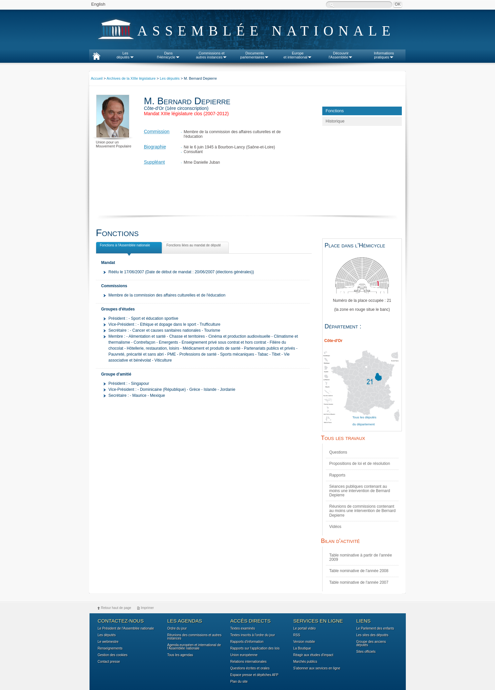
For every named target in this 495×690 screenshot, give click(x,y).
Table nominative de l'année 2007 (358, 582)
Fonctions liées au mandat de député (193, 246)
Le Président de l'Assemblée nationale (126, 628)
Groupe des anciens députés (371, 643)
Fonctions (335, 111)
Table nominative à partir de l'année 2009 (360, 557)
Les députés (170, 78)
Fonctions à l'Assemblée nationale (124, 246)
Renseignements (110, 648)
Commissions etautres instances (211, 55)
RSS (296, 635)
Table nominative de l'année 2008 (358, 570)
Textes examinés (242, 628)
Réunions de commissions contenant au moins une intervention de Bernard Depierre (362, 510)
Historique (335, 121)
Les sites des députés (372, 635)
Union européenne (244, 655)
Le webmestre (108, 642)
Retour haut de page (116, 608)
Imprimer (147, 608)
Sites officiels (366, 651)
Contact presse (109, 661)
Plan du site (239, 681)
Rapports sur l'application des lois (255, 648)
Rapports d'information (247, 642)
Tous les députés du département (364, 421)
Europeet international (297, 55)
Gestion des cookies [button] (113, 655)
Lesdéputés (125, 55)
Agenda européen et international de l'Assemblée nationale (194, 647)
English (98, 4)
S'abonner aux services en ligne (316, 668)
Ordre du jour (177, 628)
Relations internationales (248, 661)
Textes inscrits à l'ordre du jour (252, 635)
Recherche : (332, 5)
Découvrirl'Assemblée (341, 55)
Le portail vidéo (304, 628)
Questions (338, 452)
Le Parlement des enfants (375, 628)
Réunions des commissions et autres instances (194, 637)
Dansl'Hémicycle (168, 55)
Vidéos (335, 526)
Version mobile (304, 642)
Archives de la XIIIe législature (130, 78)
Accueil (96, 78)
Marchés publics (305, 661)
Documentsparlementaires (254, 55)
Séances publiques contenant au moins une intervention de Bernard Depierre (359, 490)
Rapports (337, 475)
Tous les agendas (180, 655)
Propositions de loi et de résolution (359, 463)
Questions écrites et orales (250, 668)
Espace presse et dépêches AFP (254, 675)
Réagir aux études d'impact (313, 655)
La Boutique (302, 648)
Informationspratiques (384, 55)
